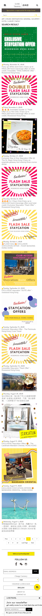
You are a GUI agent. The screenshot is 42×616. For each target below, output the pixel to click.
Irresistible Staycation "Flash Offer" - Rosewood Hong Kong (16, 369)
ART (3, 19)
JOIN (35, 571)
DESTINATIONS (17, 19)
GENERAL (27, 19)
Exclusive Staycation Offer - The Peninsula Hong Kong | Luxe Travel (19, 330)
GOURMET (35, 19)
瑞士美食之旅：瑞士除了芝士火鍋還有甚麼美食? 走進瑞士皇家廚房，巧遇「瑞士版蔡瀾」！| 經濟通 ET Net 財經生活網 (19, 398)
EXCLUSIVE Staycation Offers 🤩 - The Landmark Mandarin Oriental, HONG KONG (19, 444)
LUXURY (11, 21)
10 (17, 543)
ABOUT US (21, 592)
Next (32, 543)
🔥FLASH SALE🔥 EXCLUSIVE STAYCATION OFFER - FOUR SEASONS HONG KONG (18, 246)
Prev (6, 539)
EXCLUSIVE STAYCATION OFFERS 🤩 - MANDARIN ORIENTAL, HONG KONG (18, 489)
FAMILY (17, 21)
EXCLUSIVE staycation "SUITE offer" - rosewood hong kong (17, 291)
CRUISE (8, 19)
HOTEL (4, 21)
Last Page (25, 543)
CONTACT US (21, 594)
